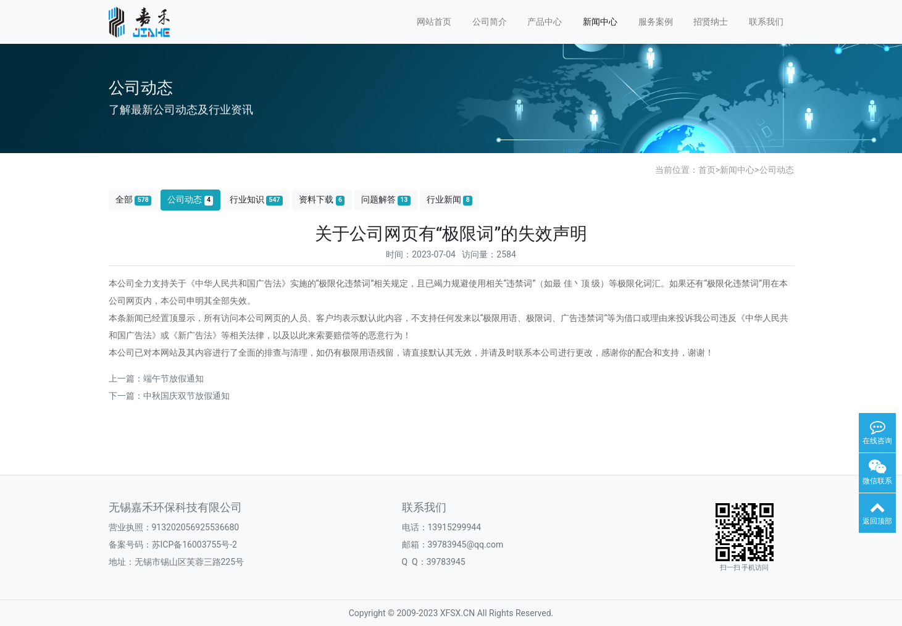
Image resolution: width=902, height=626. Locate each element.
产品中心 (544, 22)
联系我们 (766, 22)
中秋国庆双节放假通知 (186, 396)
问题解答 (386, 199)
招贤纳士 (710, 22)
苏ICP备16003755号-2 (194, 544)
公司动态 (776, 170)
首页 (707, 170)
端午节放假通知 (173, 378)
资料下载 (322, 199)
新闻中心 (600, 22)
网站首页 (434, 22)
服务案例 (655, 22)
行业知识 (256, 199)
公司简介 (489, 22)
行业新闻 (449, 199)
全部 (133, 199)
